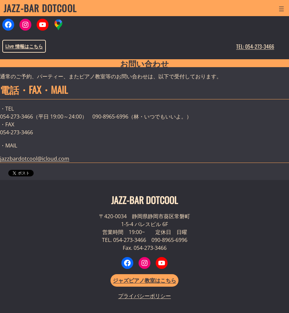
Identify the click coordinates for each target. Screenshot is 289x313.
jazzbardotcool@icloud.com (34, 158)
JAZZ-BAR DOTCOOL (40, 8)
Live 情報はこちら (24, 46)
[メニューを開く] (281, 9)
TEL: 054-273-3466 (255, 46)
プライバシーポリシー (144, 296)
